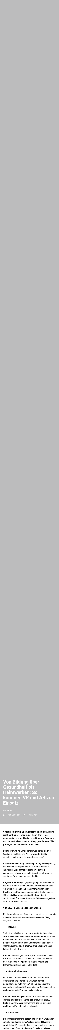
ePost (10, 810)
